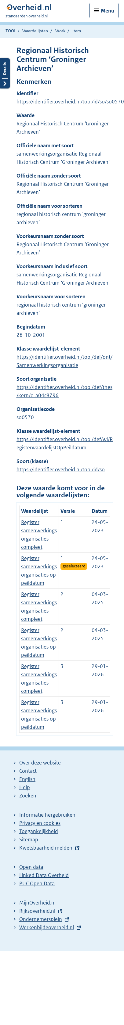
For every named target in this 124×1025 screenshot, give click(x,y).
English (27, 779)
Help (24, 787)
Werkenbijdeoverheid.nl (46, 927)
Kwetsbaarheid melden (45, 847)
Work (60, 31)
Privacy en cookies (39, 823)
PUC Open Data (37, 883)
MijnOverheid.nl (37, 902)
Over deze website (40, 762)
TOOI (10, 31)
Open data (31, 867)
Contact (28, 771)
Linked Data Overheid (44, 875)
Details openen (5, 73)
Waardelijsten (35, 31)
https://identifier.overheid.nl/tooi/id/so (60, 469)
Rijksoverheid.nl (37, 911)
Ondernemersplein (40, 919)
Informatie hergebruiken (47, 814)
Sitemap (28, 839)
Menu (107, 10)
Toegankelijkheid (38, 831)
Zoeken (27, 795)
